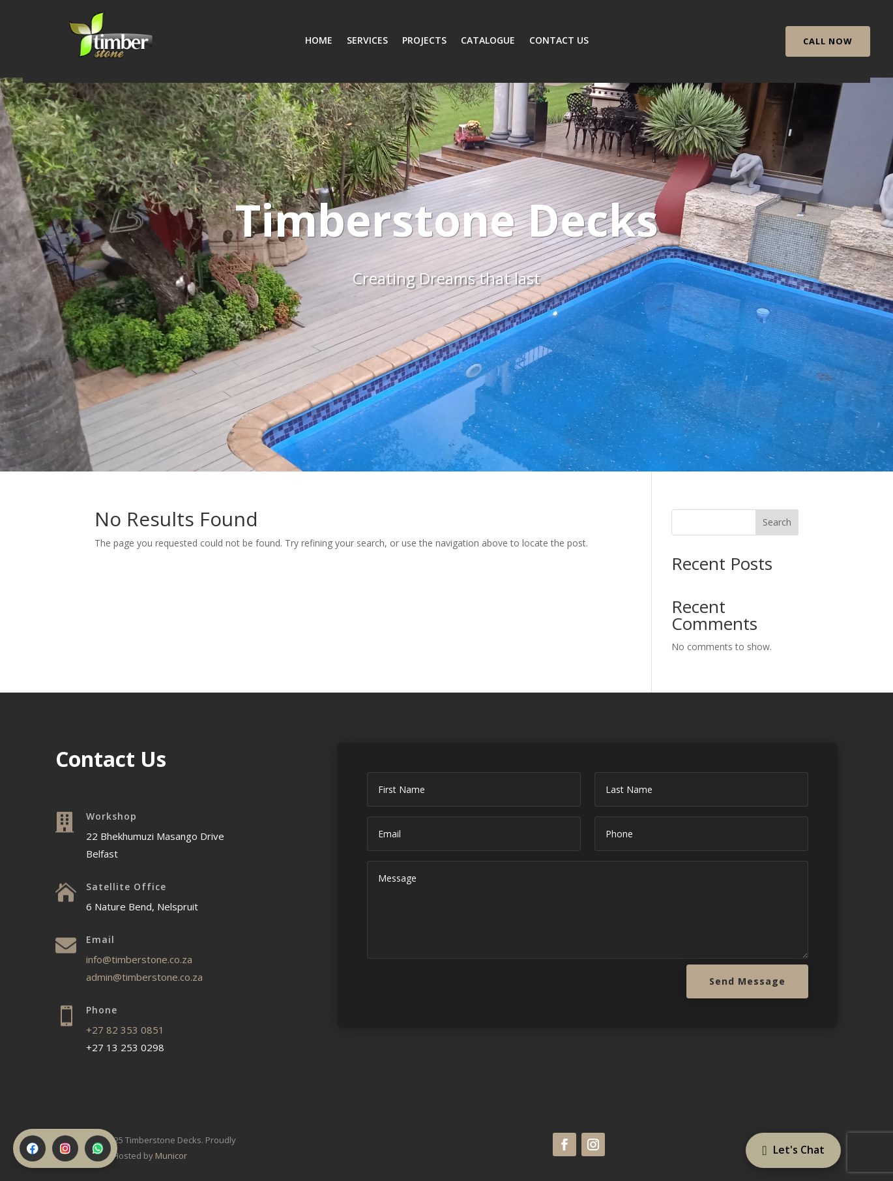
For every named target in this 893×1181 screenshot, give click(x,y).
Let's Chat (446, 336)
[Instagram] (65, 1148)
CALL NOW (828, 41)
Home (318, 41)
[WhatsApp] (98, 1148)
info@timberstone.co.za (139, 959)
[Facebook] (33, 1148)
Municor (171, 1155)
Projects (424, 41)
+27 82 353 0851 (125, 1029)
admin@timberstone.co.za (144, 976)
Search (777, 522)
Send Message (747, 981)
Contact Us (559, 41)
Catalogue (488, 41)
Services (367, 41)
